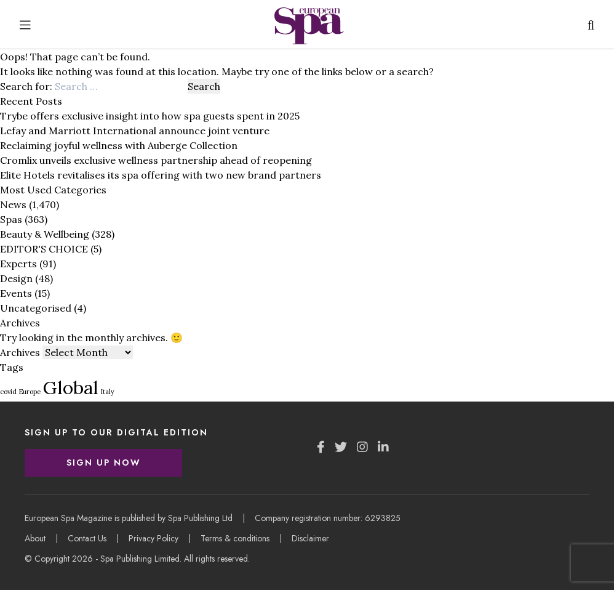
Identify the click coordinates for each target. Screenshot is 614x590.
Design (16, 278)
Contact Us (87, 538)
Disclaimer (310, 538)
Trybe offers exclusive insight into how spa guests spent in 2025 (150, 116)
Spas (11, 219)
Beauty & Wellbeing (44, 234)
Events (16, 293)
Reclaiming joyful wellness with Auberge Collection (118, 145)
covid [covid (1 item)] (8, 391)
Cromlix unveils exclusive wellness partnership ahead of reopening (156, 160)
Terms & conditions (235, 538)
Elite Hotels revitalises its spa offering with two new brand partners (160, 175)
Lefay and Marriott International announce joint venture (134, 130)
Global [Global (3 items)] (70, 387)
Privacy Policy (153, 538)
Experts (18, 263)
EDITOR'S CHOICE (44, 249)
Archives (20, 352)
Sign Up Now (103, 462)
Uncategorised (35, 308)
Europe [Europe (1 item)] (30, 391)
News (13, 204)
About (35, 538)
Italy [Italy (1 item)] (107, 391)
